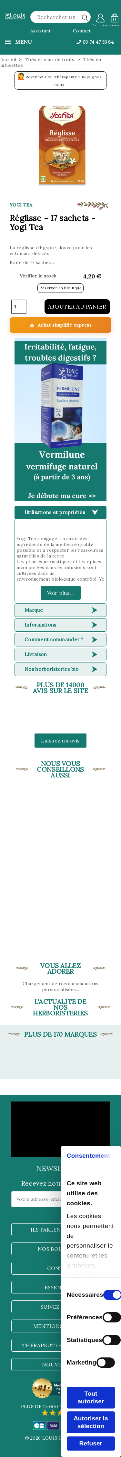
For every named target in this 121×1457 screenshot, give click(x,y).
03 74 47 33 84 (95, 42)
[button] (60, 419)
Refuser (90, 1443)
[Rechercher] (60, 17)
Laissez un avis (60, 740)
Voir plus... (60, 593)
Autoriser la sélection (91, 1422)
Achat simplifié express (60, 325)
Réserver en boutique (60, 287)
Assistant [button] (40, 31)
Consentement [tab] (88, 1155)
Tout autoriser (90, 1397)
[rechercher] (85, 17)
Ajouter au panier (77, 306)
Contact (82, 31)
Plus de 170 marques (60, 1034)
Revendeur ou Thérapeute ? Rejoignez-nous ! (60, 79)
